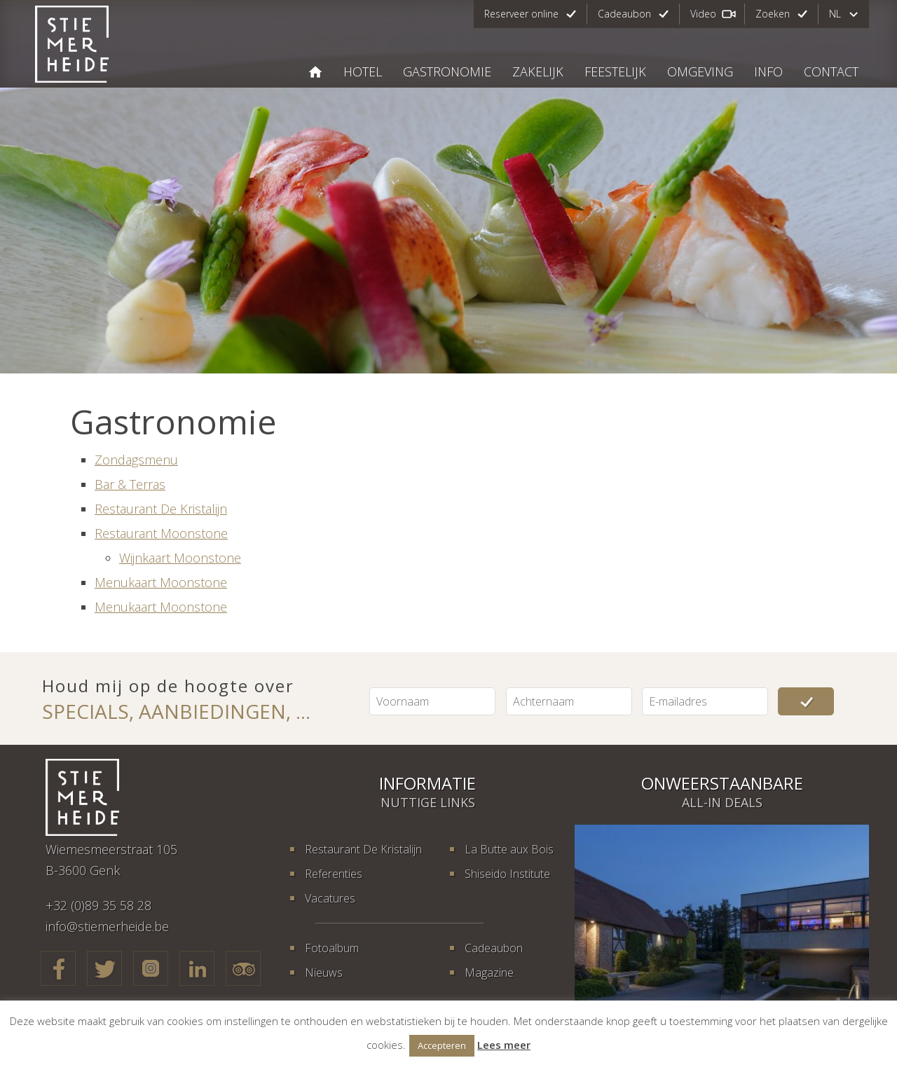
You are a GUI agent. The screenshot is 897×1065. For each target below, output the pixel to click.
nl (835, 13)
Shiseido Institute (507, 873)
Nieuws (324, 972)
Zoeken (772, 13)
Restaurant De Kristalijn (161, 508)
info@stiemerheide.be (107, 926)
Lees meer (503, 1045)
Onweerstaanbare (722, 783)
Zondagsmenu (136, 459)
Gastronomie (447, 71)
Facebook (58, 968)
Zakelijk (537, 71)
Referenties (333, 873)
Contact (831, 71)
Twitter (104, 968)
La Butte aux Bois (509, 849)
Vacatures (330, 898)
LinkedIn (196, 968)
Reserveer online (521, 13)
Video (703, 13)
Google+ (150, 968)
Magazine (489, 972)
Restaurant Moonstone (161, 533)
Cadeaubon (624, 13)
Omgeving (700, 71)
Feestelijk (615, 71)
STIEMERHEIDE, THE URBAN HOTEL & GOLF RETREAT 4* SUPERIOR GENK (315, 72)
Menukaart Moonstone (161, 582)
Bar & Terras (130, 484)
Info (768, 71)
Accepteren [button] (442, 1045)
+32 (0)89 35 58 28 (98, 905)
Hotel (362, 71)
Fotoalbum (332, 948)
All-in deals (722, 802)
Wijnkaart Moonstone (180, 557)
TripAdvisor (243, 968)
